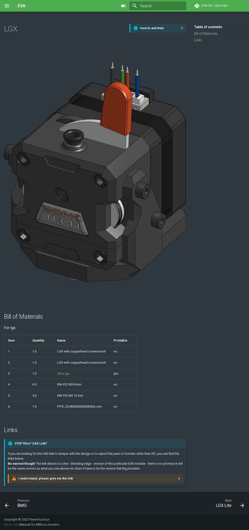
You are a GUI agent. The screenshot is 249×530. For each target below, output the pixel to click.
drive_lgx (63, 373)
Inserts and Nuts (152, 28)
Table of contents (208, 27)
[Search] (157, 5)
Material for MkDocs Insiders (39, 524)
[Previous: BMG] (17, 503)
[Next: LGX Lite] (228, 503)
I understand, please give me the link (45, 478)
